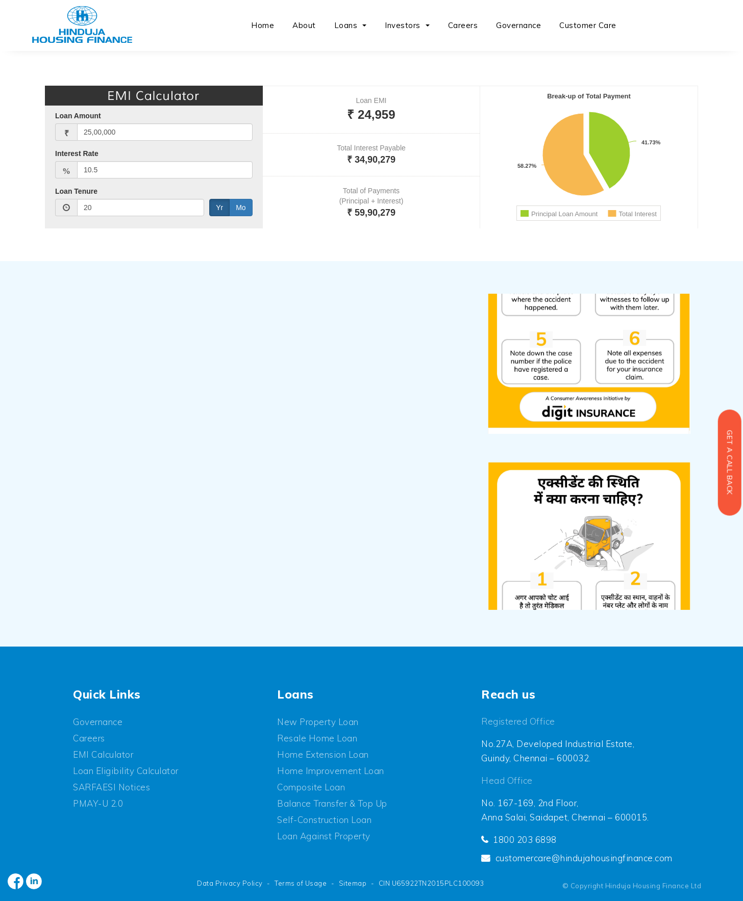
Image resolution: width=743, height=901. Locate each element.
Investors (402, 25)
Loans (346, 25)
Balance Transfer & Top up (332, 803)
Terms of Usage (301, 883)
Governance (518, 25)
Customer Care (587, 25)
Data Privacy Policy (230, 883)
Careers (463, 25)
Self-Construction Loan (324, 819)
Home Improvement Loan (330, 770)
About (304, 25)
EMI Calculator (103, 754)
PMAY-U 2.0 (98, 803)
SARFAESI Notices (111, 787)
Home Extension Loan (323, 754)
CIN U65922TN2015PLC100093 (431, 883)
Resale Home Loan (317, 738)
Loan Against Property (323, 836)
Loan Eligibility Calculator (126, 770)
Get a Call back (729, 462)
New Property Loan (318, 721)
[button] (365, 25)
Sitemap (353, 883)
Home (262, 25)
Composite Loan (311, 787)
